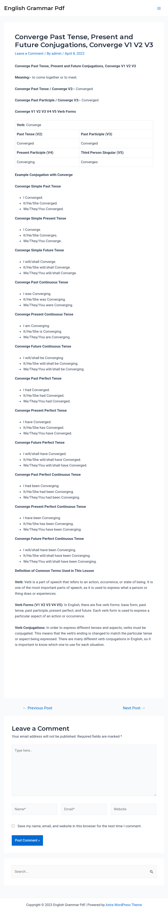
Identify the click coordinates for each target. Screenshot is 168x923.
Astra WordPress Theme (124, 905)
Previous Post (37, 708)
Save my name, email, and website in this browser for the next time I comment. (80, 826)
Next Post (134, 708)
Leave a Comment (29, 53)
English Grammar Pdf (34, 8)
